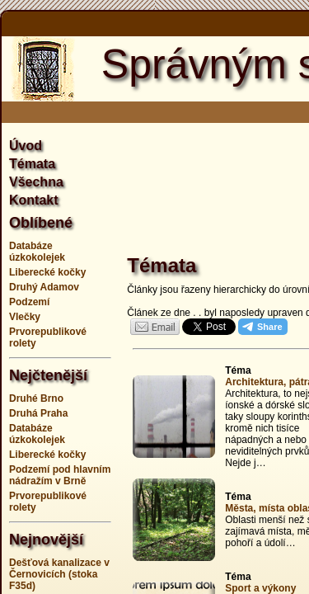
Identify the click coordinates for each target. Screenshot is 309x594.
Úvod (25, 146)
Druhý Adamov (44, 287)
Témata (32, 164)
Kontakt (34, 200)
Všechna (36, 182)
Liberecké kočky (47, 272)
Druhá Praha (38, 413)
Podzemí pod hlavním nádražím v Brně (59, 475)
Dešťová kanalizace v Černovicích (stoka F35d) (59, 574)
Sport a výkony (260, 588)
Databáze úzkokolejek (37, 251)
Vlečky (24, 317)
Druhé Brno (36, 398)
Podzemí (29, 302)
